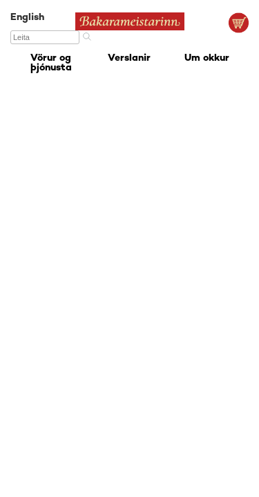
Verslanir (129, 58)
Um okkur (206, 58)
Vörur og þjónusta (51, 63)
